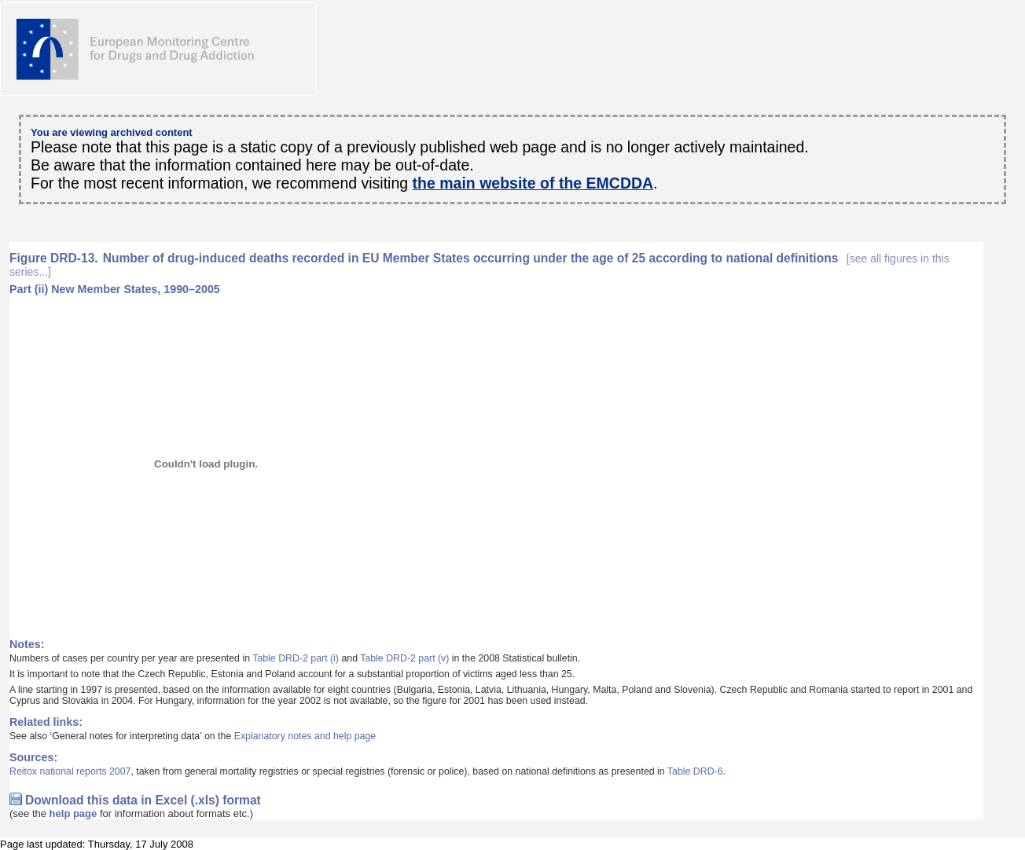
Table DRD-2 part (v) (404, 658)
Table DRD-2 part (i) (295, 658)
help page (73, 813)
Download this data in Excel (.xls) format (143, 800)
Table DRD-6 (695, 771)
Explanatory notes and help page (305, 736)
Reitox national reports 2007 (69, 771)
